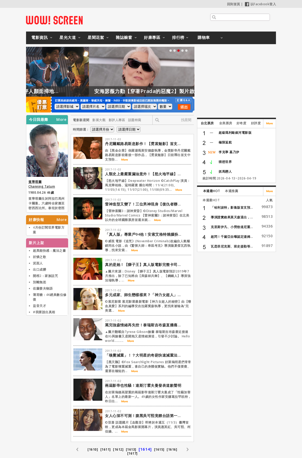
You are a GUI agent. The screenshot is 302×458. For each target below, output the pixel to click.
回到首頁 (233, 4)
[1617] (132, 453)
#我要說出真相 (44, 312)
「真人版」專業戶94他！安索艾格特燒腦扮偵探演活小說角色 (144, 234)
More (61, 119)
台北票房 (207, 123)
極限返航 (225, 142)
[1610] (93, 449)
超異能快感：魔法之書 (49, 250)
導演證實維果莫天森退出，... (232, 217)
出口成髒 (39, 269)
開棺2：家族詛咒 (45, 276)
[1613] (131, 449)
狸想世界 (225, 161)
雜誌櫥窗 (124, 37)
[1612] (118, 449)
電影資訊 (39, 37)
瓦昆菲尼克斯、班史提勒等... (232, 246)
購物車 (204, 37)
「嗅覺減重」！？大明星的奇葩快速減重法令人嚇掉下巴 (144, 355)
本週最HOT (211, 191)
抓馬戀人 (225, 171)
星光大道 (67, 37)
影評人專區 (117, 120)
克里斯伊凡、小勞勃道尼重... (232, 227)
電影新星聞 (81, 120)
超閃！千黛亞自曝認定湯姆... (232, 236)
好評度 (256, 123)
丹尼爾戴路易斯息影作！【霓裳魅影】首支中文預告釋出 (144, 143)
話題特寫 (134, 120)
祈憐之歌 (39, 257)
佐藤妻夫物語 (43, 288)
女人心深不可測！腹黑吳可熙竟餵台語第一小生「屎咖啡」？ (144, 415)
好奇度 (241, 123)
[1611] (105, 449)
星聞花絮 (96, 37)
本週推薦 (231, 191)
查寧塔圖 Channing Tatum (41, 184)
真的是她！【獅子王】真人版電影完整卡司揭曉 (144, 264)
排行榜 (178, 37)
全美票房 (225, 123)
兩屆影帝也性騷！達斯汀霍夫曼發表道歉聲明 (143, 385)
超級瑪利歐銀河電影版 (235, 132)
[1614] (145, 449)
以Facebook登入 (260, 4)
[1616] (172, 449)
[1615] (159, 449)
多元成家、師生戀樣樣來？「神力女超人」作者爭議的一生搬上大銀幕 (144, 294)
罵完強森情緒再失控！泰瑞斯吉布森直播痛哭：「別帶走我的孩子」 (144, 325)
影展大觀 (98, 120)
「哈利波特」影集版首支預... (232, 207)
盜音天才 (39, 305)
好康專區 (152, 37)
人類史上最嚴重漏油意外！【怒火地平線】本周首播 (144, 174)
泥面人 (38, 263)
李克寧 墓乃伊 (229, 152)
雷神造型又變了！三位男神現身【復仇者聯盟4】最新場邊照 (144, 204)
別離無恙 (39, 282)
